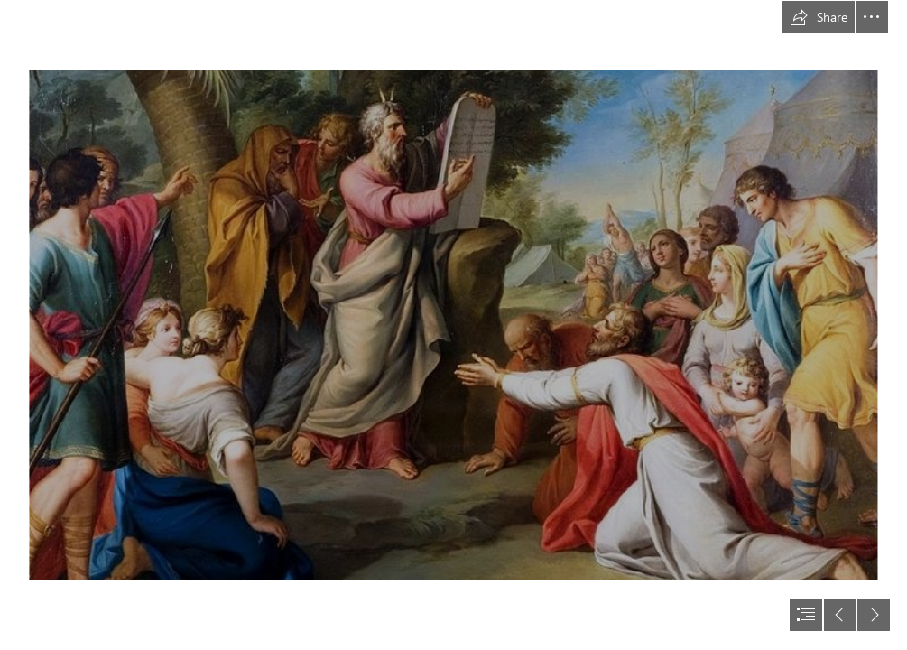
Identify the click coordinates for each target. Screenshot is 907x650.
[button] (818, 17)
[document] (453, 325)
